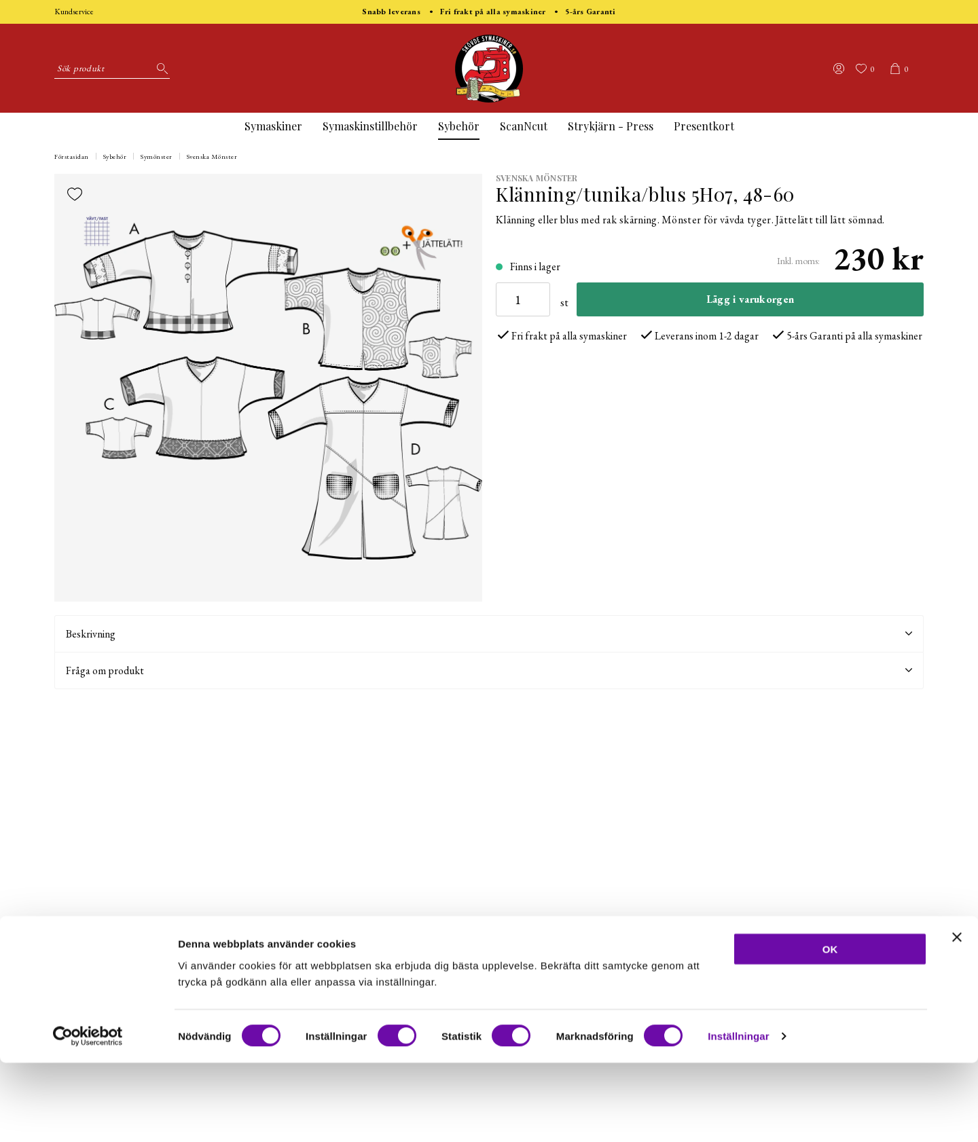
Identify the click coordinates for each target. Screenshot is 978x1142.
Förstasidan (71, 156)
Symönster (157, 156)
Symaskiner (273, 126)
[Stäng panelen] (957, 1015)
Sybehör (458, 126)
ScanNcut (523, 126)
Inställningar (738, 1115)
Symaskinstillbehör (370, 126)
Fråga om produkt (489, 670)
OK (830, 1027)
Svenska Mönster (212, 156)
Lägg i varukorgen (750, 299)
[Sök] (159, 68)
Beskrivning (489, 634)
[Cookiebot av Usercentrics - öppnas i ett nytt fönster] (88, 1115)
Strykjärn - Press (610, 126)
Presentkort (704, 126)
